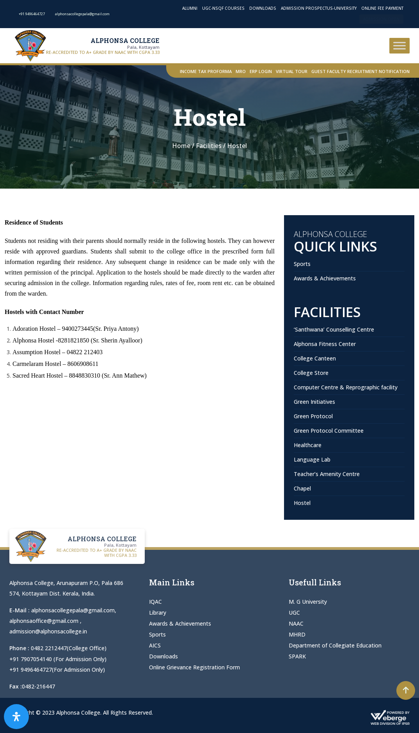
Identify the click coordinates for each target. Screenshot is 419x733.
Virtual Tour (291, 71)
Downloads (262, 8)
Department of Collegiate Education (335, 645)
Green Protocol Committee (329, 430)
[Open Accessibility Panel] (16, 716)
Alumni (189, 8)
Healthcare (307, 445)
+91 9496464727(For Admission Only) (57, 669)
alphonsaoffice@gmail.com (44, 620)
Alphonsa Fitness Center (325, 344)
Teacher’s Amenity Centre (327, 474)
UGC (294, 612)
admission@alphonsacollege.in (48, 631)
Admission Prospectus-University (319, 8)
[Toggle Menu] (399, 45)
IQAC (155, 601)
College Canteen (315, 358)
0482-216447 (38, 686)
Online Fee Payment (382, 8)
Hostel (302, 503)
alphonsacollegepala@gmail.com (73, 610)
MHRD (297, 634)
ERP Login (261, 71)
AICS (155, 645)
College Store (311, 372)
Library (157, 612)
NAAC (296, 623)
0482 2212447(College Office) (69, 648)
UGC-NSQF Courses (223, 8)
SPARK (297, 656)
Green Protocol (313, 416)
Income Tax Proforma (206, 71)
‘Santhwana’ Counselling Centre (334, 329)
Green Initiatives (314, 401)
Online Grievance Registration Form (194, 667)
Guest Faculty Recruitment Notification (360, 71)
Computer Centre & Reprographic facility (346, 387)
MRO (241, 71)
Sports (302, 264)
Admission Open (381, 19)
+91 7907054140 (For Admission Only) (58, 658)
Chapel (302, 488)
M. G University (308, 601)
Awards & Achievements (325, 278)
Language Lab (312, 459)
